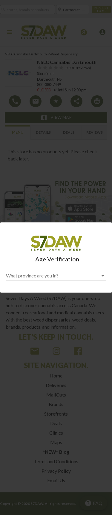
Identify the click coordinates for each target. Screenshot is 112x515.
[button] (56, 275)
